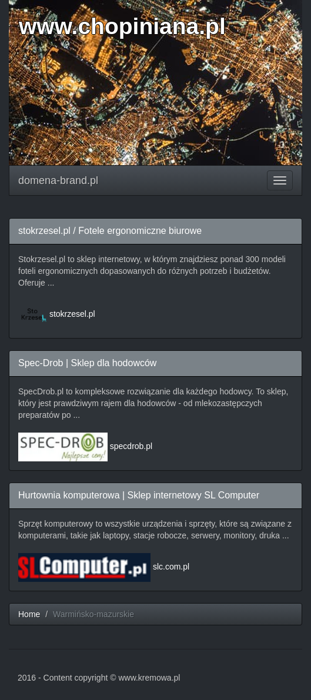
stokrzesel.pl (72, 314)
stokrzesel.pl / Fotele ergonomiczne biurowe (110, 231)
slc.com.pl (171, 566)
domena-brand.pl (58, 180)
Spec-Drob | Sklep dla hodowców (87, 363)
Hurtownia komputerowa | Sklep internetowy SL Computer (138, 495)
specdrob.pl (131, 446)
